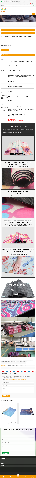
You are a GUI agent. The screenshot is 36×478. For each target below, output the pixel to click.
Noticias (24, 472)
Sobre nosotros (13, 472)
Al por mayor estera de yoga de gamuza (16, 360)
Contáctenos (19, 472)
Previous (32, 400)
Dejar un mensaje (18, 476)
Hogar (2, 472)
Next (34, 400)
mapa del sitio (32, 472)
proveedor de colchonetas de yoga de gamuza (8, 361)
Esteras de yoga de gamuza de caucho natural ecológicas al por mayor (16, 365)
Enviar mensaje (6, 395)
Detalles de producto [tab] (18, 54)
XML (18, 474)
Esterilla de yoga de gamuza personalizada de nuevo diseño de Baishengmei (27, 420)
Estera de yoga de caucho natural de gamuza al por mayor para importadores (9, 420)
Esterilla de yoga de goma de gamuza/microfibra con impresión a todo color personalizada (19, 368)
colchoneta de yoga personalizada (21, 361)
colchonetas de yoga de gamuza (28, 360)
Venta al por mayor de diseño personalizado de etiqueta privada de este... (16, 379)
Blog (28, 472)
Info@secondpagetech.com (16, 1)
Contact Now (4, 49)
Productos (7, 472)
